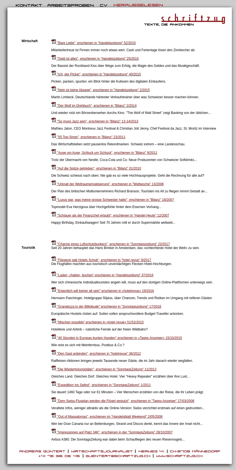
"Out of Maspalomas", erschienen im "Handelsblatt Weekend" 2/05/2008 (106, 417)
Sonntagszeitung (143, 244)
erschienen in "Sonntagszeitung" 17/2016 (106, 306)
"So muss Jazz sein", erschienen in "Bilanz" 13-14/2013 (94, 121)
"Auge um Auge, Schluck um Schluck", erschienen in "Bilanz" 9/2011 (104, 153)
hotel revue (131, 260)
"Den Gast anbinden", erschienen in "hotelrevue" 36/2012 (96, 354)
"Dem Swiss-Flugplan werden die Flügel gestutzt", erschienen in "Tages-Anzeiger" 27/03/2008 (122, 401)
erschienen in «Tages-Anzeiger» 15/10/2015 (116, 338)
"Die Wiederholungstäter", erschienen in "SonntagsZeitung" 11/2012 (104, 369)
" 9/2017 (145, 260)
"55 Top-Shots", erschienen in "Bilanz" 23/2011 (88, 137)
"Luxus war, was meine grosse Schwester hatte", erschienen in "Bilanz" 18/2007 (112, 200)
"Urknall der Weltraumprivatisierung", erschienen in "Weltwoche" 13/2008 (107, 184)
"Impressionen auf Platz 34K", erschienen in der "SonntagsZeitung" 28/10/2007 (111, 432)
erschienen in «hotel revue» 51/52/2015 (97, 322)
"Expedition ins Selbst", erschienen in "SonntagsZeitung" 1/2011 (101, 385)
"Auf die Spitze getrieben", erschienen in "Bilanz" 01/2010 (96, 168)
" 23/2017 (163, 244)
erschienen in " (91, 244)
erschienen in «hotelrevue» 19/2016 (102, 291)
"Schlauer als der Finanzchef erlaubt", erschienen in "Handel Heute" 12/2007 (110, 215)
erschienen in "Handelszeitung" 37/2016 (102, 275)
